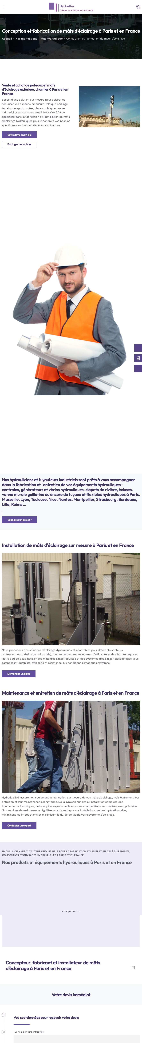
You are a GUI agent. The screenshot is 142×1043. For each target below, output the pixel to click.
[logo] (71, 7)
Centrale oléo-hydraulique (24, 937)
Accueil (7, 38)
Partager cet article (19, 144)
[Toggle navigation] (4, 7)
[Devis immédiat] (138, 358)
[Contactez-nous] (138, 348)
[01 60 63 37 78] (138, 368)
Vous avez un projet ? (19, 519)
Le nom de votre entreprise (29, 1031)
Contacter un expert (19, 825)
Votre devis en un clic (19, 134)
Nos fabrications (26, 38)
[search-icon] (138, 7)
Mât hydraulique (52, 38)
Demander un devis (18, 673)
